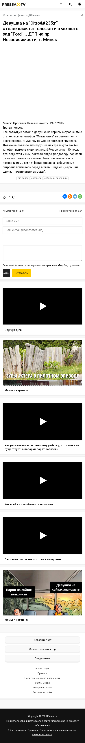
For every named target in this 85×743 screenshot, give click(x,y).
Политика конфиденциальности (42, 678)
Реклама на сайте (42, 692)
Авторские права (42, 687)
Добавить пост (42, 639)
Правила (42, 673)
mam (22, 15)
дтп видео (23, 178)
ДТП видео (34, 15)
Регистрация (42, 668)
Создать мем (42, 658)
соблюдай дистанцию (55, 178)
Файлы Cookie (42, 682)
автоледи (36, 178)
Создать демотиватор (42, 649)
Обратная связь (17, 730)
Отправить (22, 273)
